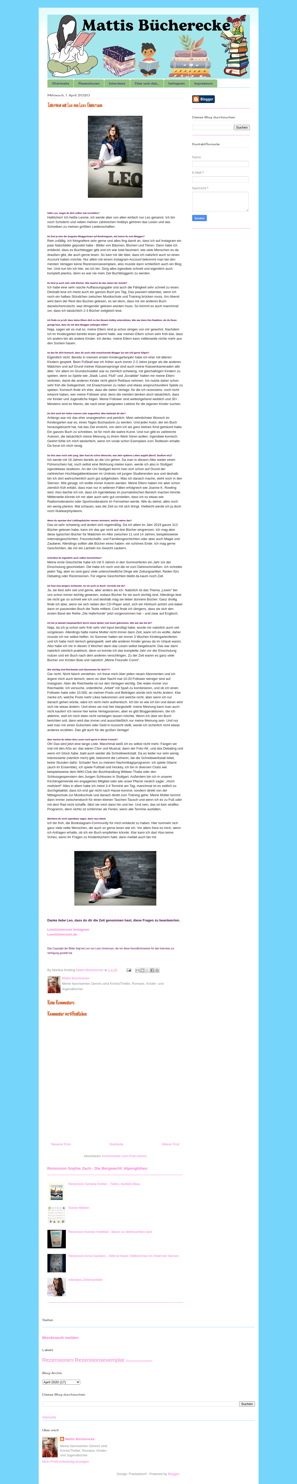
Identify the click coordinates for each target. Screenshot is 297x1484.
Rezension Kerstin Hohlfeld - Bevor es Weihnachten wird (110, 1232)
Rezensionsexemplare (139, 1361)
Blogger (173, 1474)
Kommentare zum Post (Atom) (124, 1156)
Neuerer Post (61, 1144)
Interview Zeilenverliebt (85, 1280)
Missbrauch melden (60, 1337)
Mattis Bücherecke (80, 1439)
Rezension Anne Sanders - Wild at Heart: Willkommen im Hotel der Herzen (123, 1256)
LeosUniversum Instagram (68, 929)
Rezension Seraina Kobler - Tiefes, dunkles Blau (104, 1184)
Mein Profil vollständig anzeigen (65, 1462)
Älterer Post (170, 1144)
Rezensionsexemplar (100, 1360)
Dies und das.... (147, 83)
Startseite (60, 83)
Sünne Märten (78, 1208)
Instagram (176, 83)
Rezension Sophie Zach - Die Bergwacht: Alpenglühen (97, 1168)
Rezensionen (88, 83)
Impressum (203, 83)
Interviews (117, 83)
